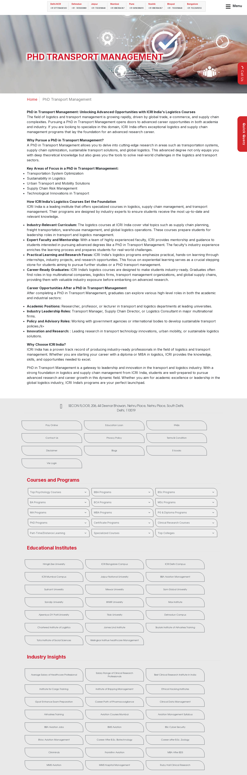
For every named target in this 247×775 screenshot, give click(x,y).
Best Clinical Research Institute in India (123, 641)
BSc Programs (186, 470)
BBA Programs (122, 470)
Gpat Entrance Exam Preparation (83, 661)
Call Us (242, 74)
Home (32, 99)
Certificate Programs (122, 500)
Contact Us (164, 426)
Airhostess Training (202, 661)
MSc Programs (186, 480)
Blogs (123, 440)
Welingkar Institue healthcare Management (202, 599)
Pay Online (41, 426)
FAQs (123, 426)
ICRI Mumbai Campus (163, 544)
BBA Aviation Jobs (123, 679)
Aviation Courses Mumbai (43, 679)
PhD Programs (58, 500)
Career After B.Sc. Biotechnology (83, 697)
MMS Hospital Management (123, 714)
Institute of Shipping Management (202, 641)
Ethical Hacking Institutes (44, 661)
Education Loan (82, 426)
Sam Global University (163, 562)
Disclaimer (82, 440)
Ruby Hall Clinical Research (163, 714)
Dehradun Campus (202, 579)
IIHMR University (43, 579)
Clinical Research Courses (186, 500)
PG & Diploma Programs (186, 490)
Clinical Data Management (163, 661)
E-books (164, 440)
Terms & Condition (41, 440)
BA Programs (58, 480)
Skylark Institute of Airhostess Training (123, 599)
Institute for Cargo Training (163, 641)
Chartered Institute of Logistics (43, 599)
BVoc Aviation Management (43, 697)
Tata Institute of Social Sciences (163, 599)
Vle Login (205, 440)
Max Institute (83, 579)
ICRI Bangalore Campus (83, 544)
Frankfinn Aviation (202, 696)
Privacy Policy (205, 426)
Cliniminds (163, 696)
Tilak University (163, 579)
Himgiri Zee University (43, 544)
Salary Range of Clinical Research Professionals (83, 641)
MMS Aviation (83, 714)
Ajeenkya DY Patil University (123, 580)
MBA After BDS (43, 714)
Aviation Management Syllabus (83, 679)
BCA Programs (122, 480)
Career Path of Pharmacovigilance (123, 661)
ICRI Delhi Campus (123, 544)
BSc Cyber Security (203, 679)
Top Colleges (186, 511)
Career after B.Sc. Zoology (123, 697)
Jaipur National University (203, 544)
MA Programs (58, 490)
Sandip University (203, 562)
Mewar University (123, 562)
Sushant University (83, 562)
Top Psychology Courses (58, 470)
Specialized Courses (122, 511)
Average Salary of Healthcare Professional (43, 641)
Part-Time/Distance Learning (58, 511)
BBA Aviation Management (43, 562)
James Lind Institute (83, 599)
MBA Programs (122, 490)
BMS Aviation (163, 679)
